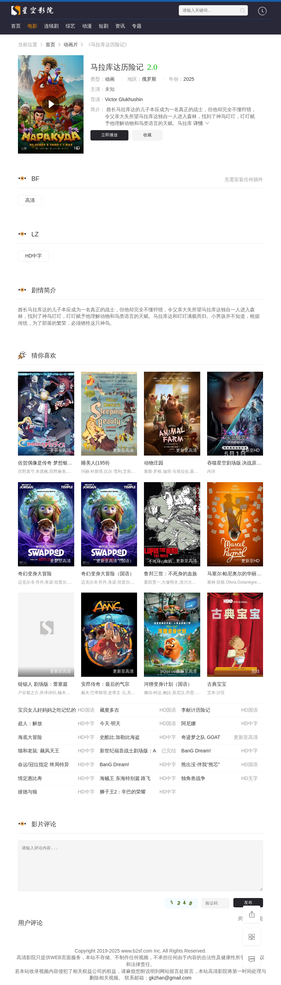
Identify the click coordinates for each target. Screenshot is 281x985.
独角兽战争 (219, 778)
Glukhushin (130, 99)
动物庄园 (153, 463)
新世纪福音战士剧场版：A (138, 751)
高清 (30, 200)
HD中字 (33, 256)
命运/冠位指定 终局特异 (56, 764)
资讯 (120, 26)
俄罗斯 (149, 79)
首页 (16, 26)
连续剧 (51, 26)
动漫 (87, 26)
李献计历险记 (219, 710)
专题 (137, 26)
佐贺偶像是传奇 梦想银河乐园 (50, 463)
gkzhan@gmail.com (170, 978)
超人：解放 (56, 723)
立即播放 (109, 135)
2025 (188, 79)
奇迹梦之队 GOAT (219, 737)
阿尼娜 (219, 723)
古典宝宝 (216, 684)
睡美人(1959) (95, 463)
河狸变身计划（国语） (168, 684)
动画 (110, 79)
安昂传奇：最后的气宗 (105, 684)
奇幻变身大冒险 (35, 573)
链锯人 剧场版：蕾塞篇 (43, 684)
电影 (32, 26)
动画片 (71, 44)
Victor (111, 99)
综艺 (70, 26)
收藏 (147, 135)
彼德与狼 (56, 792)
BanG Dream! (219, 751)
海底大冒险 (56, 737)
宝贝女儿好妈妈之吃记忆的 (56, 710)
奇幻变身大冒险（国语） (107, 573)
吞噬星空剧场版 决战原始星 (237, 463)
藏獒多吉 (138, 710)
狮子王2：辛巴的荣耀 (138, 792)
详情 (201, 123)
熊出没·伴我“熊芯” (219, 764)
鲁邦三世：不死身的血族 (170, 573)
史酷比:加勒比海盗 (138, 737)
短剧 (103, 26)
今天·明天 (138, 723)
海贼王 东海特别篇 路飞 (138, 778)
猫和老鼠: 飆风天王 (56, 751)
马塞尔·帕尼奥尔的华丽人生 (237, 573)
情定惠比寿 (56, 778)
